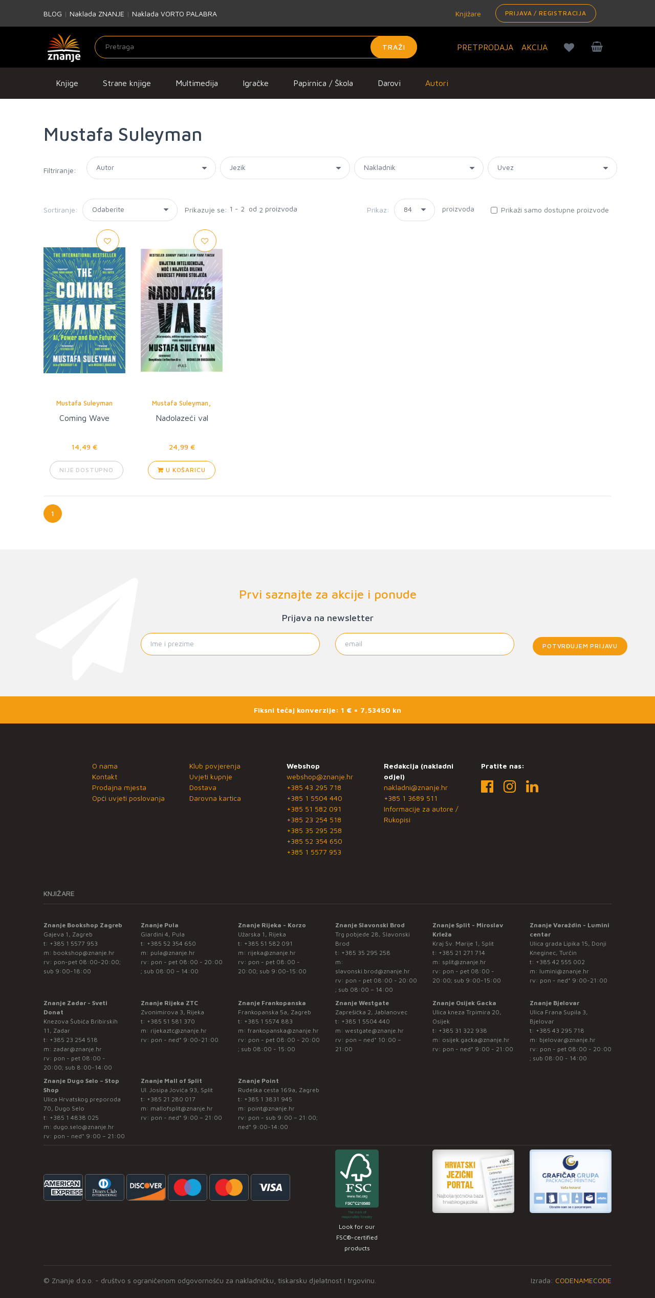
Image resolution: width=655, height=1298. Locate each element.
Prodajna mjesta (119, 787)
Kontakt (104, 776)
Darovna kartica (215, 798)
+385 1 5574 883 (268, 1021)
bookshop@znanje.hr (84, 952)
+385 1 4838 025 (74, 1117)
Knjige (67, 83)
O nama (105, 765)
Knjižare (467, 13)
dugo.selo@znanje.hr (83, 1127)
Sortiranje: (60, 209)
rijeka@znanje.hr (272, 952)
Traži (393, 46)
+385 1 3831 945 (268, 1099)
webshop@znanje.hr (320, 776)
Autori (436, 83)
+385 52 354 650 (314, 841)
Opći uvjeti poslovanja (128, 798)
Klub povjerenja (215, 765)
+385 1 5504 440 (314, 798)
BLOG (52, 13)
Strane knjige (127, 83)
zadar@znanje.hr (77, 1049)
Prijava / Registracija (545, 13)
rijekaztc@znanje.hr (178, 1030)
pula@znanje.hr (172, 952)
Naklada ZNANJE (97, 13)
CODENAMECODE (583, 1280)
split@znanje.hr (464, 962)
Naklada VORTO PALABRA (174, 13)
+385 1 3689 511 (411, 798)
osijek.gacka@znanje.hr (476, 1040)
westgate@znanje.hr (374, 1030)
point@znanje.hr (271, 1108)
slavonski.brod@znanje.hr (372, 971)
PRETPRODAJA (485, 47)
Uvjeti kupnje (210, 776)
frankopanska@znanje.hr (283, 1030)
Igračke (256, 83)
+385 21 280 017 (171, 1099)
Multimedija (197, 83)
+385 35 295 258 (314, 830)
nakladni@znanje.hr (416, 787)
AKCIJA (534, 47)
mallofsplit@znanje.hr (181, 1108)
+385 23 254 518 (314, 819)
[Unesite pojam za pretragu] (256, 47)
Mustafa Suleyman (84, 403)
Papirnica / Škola (323, 83)
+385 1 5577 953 (314, 851)
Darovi (389, 83)
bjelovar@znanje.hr (567, 1040)
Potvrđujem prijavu (580, 646)
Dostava (202, 787)
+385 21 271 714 (462, 952)
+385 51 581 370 (171, 1021)
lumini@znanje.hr (564, 971)
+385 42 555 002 (560, 962)
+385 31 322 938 (463, 1030)
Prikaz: (378, 209)
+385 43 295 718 (314, 787)
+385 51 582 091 (314, 808)
